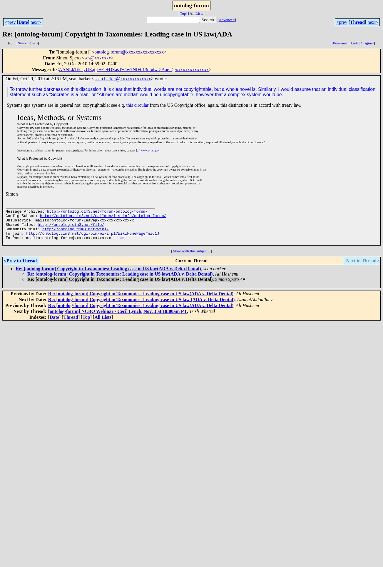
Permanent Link (345, 43)
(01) (123, 246)
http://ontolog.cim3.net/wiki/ (75, 235)
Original (367, 43)
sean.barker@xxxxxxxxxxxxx (123, 78)
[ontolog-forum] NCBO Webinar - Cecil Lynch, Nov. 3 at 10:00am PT (117, 320)
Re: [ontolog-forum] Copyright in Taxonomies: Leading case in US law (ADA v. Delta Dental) (141, 308)
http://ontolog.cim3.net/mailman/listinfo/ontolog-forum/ (103, 219)
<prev (10, 22)
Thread (357, 22)
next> (36, 22)
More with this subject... (192, 260)
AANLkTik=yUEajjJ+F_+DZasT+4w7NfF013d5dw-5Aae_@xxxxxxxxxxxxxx (134, 69)
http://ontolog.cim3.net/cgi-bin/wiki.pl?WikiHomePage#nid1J (92, 240)
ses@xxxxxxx (97, 57)
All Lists (196, 13)
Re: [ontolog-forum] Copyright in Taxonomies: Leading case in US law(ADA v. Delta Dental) (108, 277)
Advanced (227, 20)
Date (23, 22)
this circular (137, 105)
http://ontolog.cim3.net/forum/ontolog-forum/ (97, 213)
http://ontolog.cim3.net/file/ (71, 229)
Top (183, 13)
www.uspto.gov (150, 150)
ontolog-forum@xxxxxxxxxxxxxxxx (129, 51)
